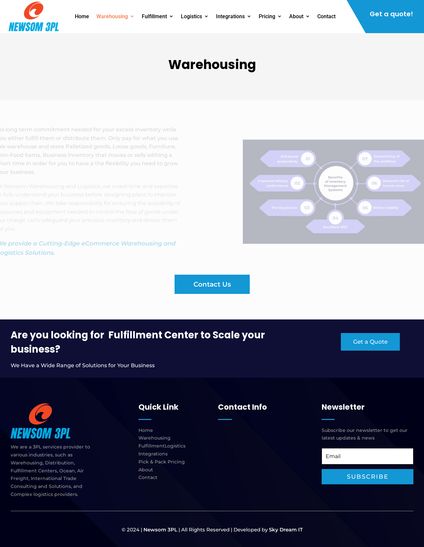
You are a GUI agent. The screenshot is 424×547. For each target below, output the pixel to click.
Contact (326, 16)
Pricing (267, 16)
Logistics (191, 16)
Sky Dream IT (286, 529)
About (296, 16)
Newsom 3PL (160, 529)
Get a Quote (370, 341)
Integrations (230, 16)
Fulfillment (154, 16)
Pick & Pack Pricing (161, 462)
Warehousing (112, 16)
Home (82, 16)
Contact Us (212, 284)
